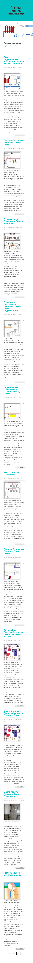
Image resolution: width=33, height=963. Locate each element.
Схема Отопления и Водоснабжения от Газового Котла (14, 713)
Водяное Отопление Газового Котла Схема (14, 551)
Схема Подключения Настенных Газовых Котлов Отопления (14, 60)
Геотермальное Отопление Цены (12, 873)
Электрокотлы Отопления (11, 473)
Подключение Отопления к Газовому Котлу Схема (12, 390)
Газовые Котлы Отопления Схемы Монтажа (13, 221)
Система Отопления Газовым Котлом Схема (14, 142)
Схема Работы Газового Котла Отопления (11, 794)
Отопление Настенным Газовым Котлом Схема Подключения (12, 306)
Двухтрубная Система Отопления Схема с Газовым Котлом (14, 633)
